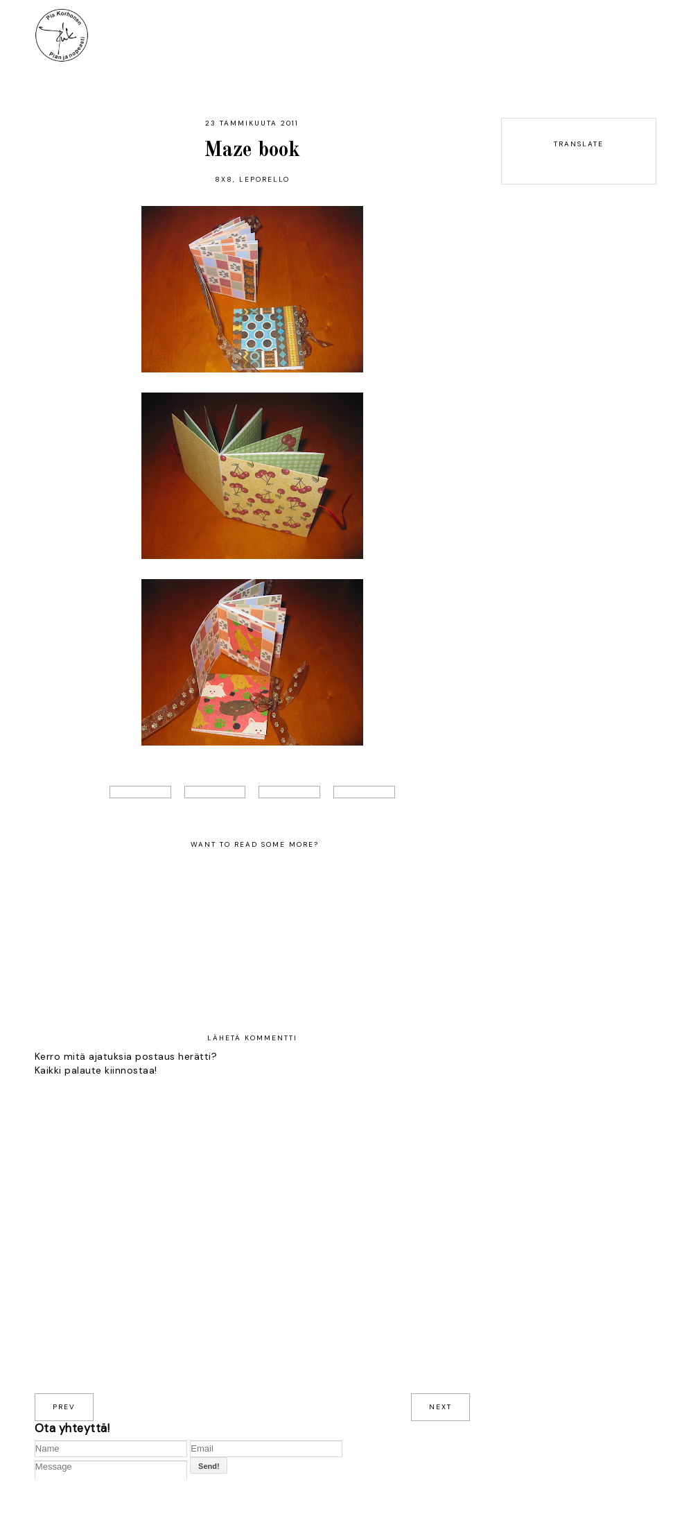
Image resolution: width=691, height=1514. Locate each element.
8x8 (224, 179)
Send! (209, 1466)
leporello (264, 179)
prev (64, 1406)
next (440, 1406)
